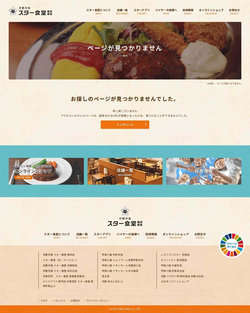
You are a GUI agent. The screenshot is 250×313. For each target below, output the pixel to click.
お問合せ (234, 11)
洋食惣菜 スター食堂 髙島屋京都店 (64, 276)
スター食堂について (91, 11)
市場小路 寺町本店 (112, 254)
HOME (210, 83)
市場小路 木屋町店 (171, 265)
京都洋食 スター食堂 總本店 (59, 254)
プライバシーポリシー (98, 300)
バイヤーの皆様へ (162, 11)
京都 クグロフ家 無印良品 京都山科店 (182, 276)
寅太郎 (106, 276)
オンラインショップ (210, 11)
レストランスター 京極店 (175, 254)
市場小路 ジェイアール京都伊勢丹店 (122, 260)
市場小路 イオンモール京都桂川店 (121, 265)
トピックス (59, 300)
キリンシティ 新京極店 (174, 260)
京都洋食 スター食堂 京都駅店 (60, 265)
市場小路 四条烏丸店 (173, 270)
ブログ (44, 300)
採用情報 (185, 11)
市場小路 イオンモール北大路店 (120, 270)
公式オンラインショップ (175, 281)
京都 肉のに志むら (112, 281)
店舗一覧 (116, 11)
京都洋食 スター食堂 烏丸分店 (60, 270)
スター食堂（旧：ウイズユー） (61, 260)
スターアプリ (136, 11)
